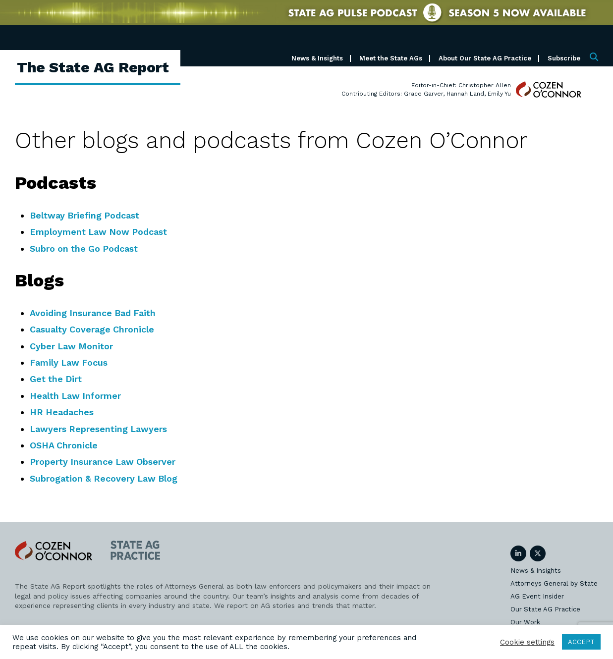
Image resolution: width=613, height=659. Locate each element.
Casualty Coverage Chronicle (92, 329)
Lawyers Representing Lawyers (99, 429)
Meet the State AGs (390, 58)
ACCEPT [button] (581, 642)
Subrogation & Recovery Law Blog (105, 478)
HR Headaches (62, 412)
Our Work (525, 622)
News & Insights (317, 58)
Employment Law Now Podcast (99, 231)
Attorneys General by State (554, 583)
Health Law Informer (76, 395)
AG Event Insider (537, 596)
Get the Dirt (56, 379)
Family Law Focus (69, 362)
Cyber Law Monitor (72, 346)
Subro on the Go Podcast (85, 248)
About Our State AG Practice (485, 58)
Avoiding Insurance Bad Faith (93, 313)
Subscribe (564, 58)
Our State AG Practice (545, 609)
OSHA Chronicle (64, 445)
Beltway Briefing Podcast (85, 215)
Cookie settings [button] (527, 642)
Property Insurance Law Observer (103, 461)
